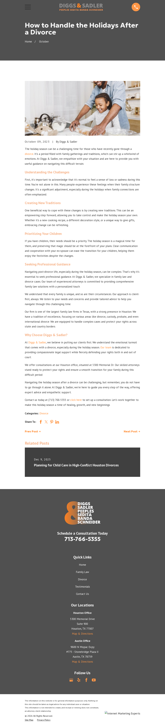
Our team (105, 347)
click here (76, 400)
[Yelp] (79, 680)
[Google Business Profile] (71, 680)
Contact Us (82, 594)
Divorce (43, 413)
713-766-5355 (82, 539)
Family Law (82, 572)
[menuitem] (29, 720)
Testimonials (82, 586)
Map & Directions (82, 633)
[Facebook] (86, 680)
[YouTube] (94, 680)
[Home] (81, 7)
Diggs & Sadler (37, 342)
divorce (29, 154)
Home (82, 564)
